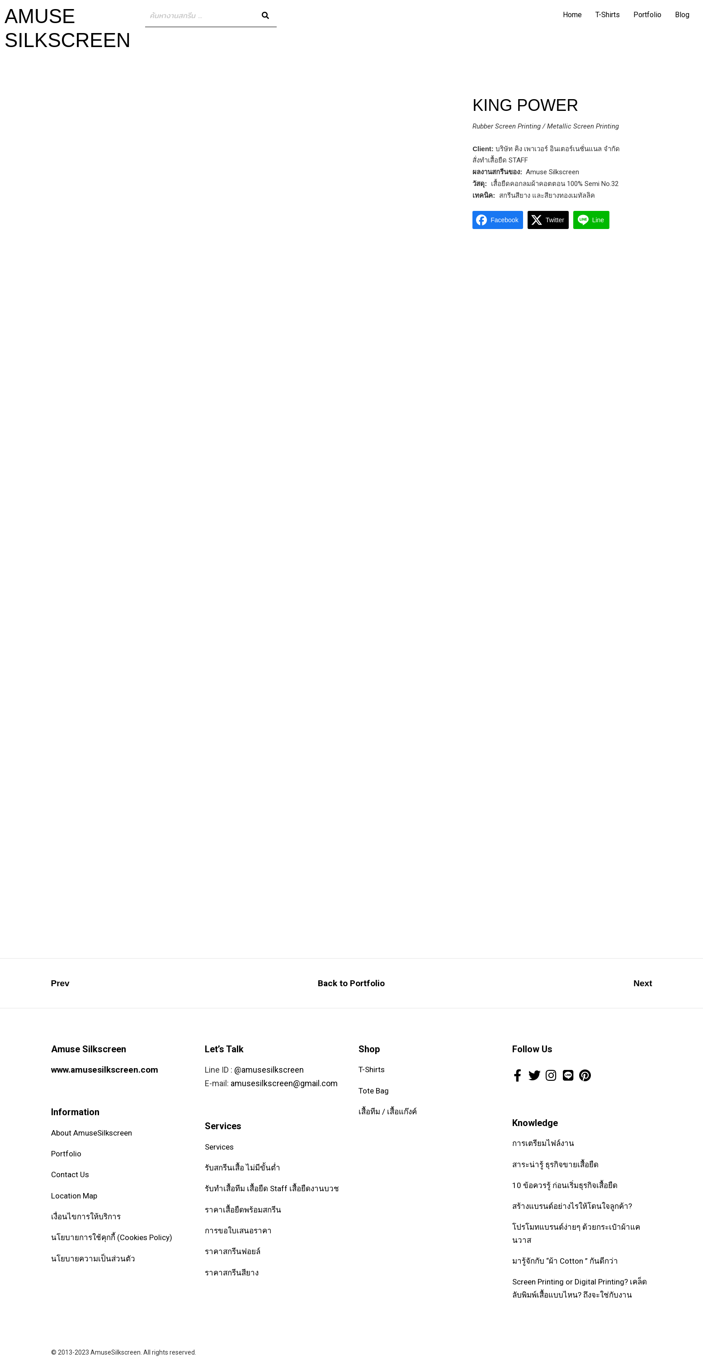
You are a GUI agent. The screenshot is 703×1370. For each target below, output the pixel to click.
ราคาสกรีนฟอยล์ (232, 1251)
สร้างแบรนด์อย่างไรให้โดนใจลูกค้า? (572, 1206)
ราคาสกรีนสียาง (232, 1272)
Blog (682, 14)
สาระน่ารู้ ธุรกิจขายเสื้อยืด (555, 1164)
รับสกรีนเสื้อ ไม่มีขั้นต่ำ (242, 1167)
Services (219, 1146)
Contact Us (70, 1174)
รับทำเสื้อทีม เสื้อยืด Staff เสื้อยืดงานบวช (272, 1188)
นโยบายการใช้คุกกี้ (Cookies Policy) (111, 1237)
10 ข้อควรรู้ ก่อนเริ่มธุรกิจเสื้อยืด (565, 1185)
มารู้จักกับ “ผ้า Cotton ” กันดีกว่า (565, 1260)
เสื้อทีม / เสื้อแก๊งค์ (388, 1111)
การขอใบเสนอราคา (238, 1230)
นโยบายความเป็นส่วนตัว (93, 1258)
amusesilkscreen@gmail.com (284, 1083)
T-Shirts (607, 14)
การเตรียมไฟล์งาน (543, 1143)
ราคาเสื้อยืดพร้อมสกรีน (243, 1209)
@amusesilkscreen (269, 1069)
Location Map (74, 1195)
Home (572, 14)
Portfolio (647, 14)
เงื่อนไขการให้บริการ (86, 1216)
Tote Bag (374, 1090)
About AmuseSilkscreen (91, 1132)
